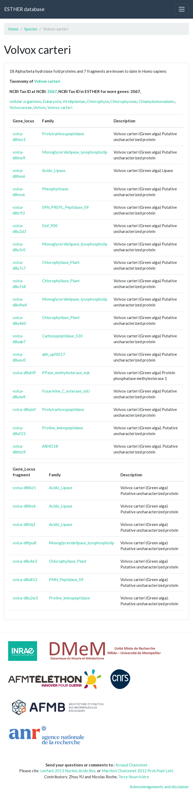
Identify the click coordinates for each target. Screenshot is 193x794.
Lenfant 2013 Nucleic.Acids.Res (67, 770)
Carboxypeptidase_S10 (62, 335)
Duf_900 (50, 225)
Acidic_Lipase (53, 170)
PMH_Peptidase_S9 (66, 579)
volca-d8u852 (25, 579)
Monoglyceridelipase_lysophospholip (74, 152)
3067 (52, 91)
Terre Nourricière (133, 776)
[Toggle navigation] (182, 9)
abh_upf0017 (53, 354)
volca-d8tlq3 (24, 524)
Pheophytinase (55, 188)
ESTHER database (24, 9)
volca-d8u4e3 (25, 561)
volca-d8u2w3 (25, 598)
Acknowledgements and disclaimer (159, 786)
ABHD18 (50, 446)
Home (13, 29)
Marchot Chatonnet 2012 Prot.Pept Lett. (138, 770)
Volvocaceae (20, 107)
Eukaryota (52, 101)
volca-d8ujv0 (24, 409)
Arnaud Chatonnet (131, 764)
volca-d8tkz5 (24, 487)
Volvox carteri (47, 81)
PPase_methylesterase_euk (66, 372)
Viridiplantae (74, 101)
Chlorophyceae (123, 101)
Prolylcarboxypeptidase (63, 133)
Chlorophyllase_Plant (61, 262)
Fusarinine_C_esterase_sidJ (66, 391)
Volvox (39, 107)
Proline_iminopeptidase (62, 427)
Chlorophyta (98, 101)
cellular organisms (25, 101)
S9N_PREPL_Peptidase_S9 (65, 207)
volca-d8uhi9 (24, 372)
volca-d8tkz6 (24, 506)
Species (30, 29)
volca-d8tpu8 (24, 542)
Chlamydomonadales (157, 101)
